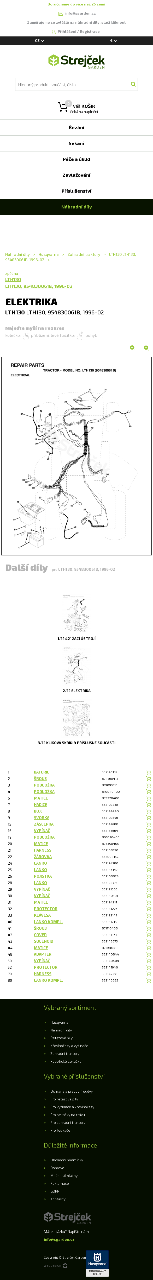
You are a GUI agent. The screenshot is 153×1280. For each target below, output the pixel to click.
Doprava (57, 1167)
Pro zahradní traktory (67, 1122)
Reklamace (59, 1183)
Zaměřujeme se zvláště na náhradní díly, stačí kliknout (76, 22)
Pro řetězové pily (64, 1099)
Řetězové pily (61, 1038)
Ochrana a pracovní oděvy (71, 1091)
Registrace (90, 31)
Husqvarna (49, 254)
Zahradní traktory (84, 254)
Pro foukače (60, 1130)
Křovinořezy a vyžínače (69, 1045)
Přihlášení (67, 31)
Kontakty (58, 1199)
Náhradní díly (18, 254)
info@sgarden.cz (59, 1239)
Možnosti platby (64, 1175)
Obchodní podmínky (66, 1160)
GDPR (54, 1191)
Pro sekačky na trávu (67, 1114)
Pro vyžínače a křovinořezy (72, 1107)
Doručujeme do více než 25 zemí (76, 4)
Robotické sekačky (65, 1061)
